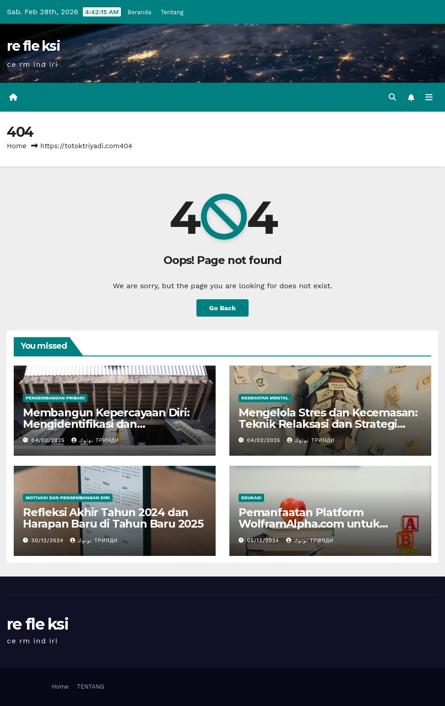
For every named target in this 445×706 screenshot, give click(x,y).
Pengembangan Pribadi (55, 397)
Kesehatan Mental (264, 397)
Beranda (140, 12)
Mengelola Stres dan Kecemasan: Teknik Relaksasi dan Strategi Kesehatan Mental (328, 424)
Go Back (222, 308)
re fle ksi (33, 46)
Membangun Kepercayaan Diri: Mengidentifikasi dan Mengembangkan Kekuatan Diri (109, 424)
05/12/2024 (264, 541)
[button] (392, 97)
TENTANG (90, 686)
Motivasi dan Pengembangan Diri (68, 497)
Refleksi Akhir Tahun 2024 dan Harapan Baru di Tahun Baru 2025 (113, 518)
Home (17, 146)
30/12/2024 (49, 541)
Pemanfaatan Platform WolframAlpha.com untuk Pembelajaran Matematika (310, 524)
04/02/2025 (49, 440)
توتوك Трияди (95, 440)
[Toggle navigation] (429, 97)
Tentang (172, 12)
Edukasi (251, 497)
